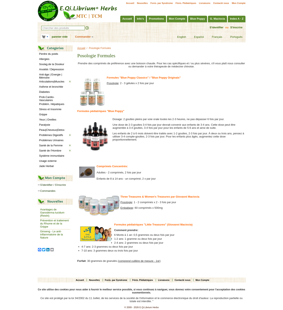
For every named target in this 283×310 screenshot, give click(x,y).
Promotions (156, 18)
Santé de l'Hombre (50, 150)
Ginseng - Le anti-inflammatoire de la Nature (51, 234)
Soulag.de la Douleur (51, 64)
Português (233, 37)
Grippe (43, 114)
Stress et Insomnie (50, 109)
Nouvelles (142, 3)
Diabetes (44, 91)
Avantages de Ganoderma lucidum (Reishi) (52, 212)
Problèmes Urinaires (51, 140)
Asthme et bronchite (51, 86)
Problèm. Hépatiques (51, 104)
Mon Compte (239, 3)
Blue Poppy (197, 18)
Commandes (48, 190)
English (179, 37)
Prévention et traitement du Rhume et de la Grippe (54, 223)
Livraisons (204, 3)
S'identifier (216, 27)
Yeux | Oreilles (47, 119)
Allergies (44, 59)
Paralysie (44, 124)
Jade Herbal (46, 166)
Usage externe (48, 160)
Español (196, 37)
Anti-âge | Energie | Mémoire (50, 76)
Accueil (130, 3)
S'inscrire (236, 27)
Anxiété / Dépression (51, 69)
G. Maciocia (217, 18)
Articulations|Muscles (51, 81)
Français (214, 37)
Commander (83, 36)
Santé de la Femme (51, 145)
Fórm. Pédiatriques (186, 3)
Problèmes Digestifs (51, 135)
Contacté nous (221, 3)
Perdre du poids (48, 53)
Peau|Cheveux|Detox (51, 129)
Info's (140, 18)
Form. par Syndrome (162, 3)
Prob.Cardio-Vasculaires (47, 98)
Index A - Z (236, 18)
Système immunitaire (51, 155)
